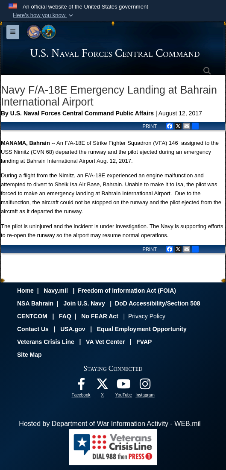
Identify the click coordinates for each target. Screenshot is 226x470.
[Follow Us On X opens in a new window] (102, 386)
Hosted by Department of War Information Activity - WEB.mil (109, 423)
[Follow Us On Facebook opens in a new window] (81, 386)
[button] (44, 15)
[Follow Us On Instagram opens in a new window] (145, 386)
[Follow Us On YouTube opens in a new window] (124, 386)
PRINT (149, 126)
